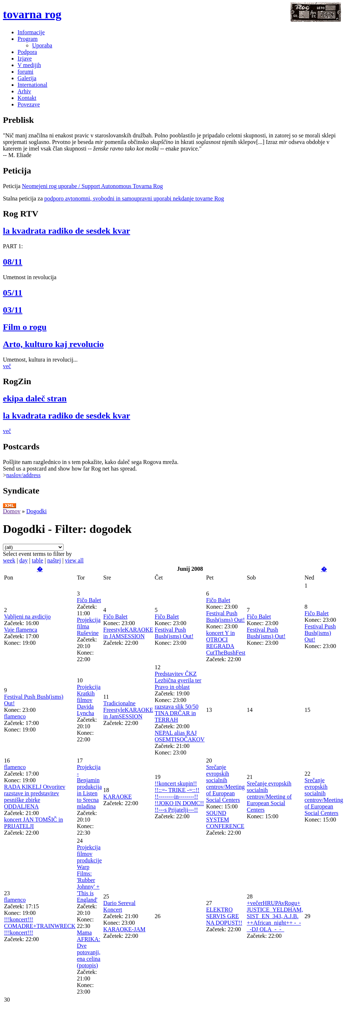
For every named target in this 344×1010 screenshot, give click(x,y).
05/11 (12, 292)
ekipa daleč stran (35, 398)
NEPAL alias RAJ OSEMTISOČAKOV (180, 736)
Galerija (27, 78)
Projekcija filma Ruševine (89, 626)
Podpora (27, 52)
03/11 (12, 310)
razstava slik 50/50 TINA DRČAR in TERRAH (176, 713)
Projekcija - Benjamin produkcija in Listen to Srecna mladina (89, 787)
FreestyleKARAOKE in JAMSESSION (128, 633)
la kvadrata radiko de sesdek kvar (66, 230)
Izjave (25, 58)
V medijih (29, 65)
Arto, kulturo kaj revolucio (53, 344)
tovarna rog (32, 14)
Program (28, 39)
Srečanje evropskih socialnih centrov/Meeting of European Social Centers (225, 783)
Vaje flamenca (20, 630)
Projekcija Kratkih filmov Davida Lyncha (89, 700)
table (37, 560)
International (32, 85)
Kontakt (27, 98)
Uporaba (42, 45)
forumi (26, 72)
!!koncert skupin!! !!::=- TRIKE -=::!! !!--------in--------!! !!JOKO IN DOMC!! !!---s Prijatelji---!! (179, 796)
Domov (11, 511)
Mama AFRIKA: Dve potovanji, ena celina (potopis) (88, 948)
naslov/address (23, 475)
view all (74, 560)
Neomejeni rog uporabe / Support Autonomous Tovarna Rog (92, 186)
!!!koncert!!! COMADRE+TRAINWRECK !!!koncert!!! (40, 926)
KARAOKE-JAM (124, 929)
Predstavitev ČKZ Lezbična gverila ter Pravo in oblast (178, 680)
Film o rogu (25, 327)
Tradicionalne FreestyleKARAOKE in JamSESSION (128, 710)
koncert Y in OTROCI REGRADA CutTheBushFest (226, 643)
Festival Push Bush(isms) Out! (174, 633)
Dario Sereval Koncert (119, 906)
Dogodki (36, 511)
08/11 (12, 261)
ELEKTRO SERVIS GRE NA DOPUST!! (224, 916)
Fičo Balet (89, 600)
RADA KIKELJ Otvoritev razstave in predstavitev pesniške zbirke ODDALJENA (34, 797)
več (7, 366)
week (9, 560)
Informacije (31, 32)
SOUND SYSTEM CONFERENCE (225, 819)
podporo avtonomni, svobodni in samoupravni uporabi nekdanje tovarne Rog (134, 198)
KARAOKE (117, 796)
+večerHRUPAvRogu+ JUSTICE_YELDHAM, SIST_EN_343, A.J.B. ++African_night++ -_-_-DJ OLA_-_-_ (275, 916)
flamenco (15, 716)
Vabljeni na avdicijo (27, 616)
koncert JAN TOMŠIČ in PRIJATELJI (33, 822)
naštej (54, 560)
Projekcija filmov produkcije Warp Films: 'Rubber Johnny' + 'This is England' (89, 873)
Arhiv (24, 91)
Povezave (29, 104)
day (23, 560)
